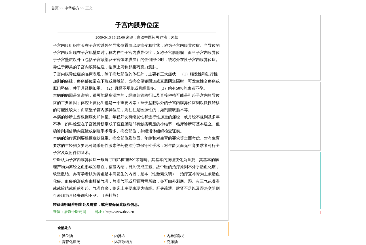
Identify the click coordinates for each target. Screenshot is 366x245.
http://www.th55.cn (119, 212)
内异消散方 (176, 236)
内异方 (119, 236)
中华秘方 (72, 8)
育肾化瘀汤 (71, 242)
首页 (55, 8)
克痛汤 (172, 242)
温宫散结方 (123, 242)
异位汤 (67, 236)
